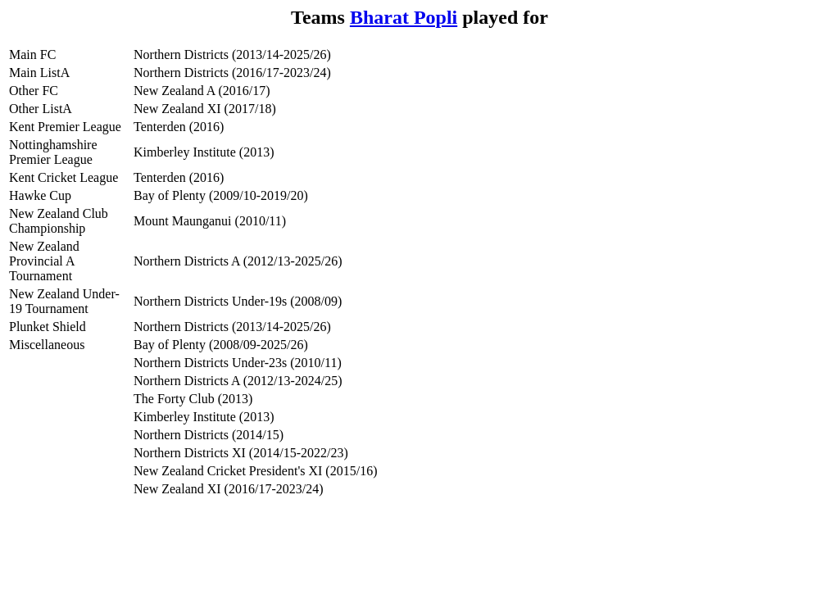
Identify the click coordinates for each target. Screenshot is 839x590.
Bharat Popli (403, 17)
